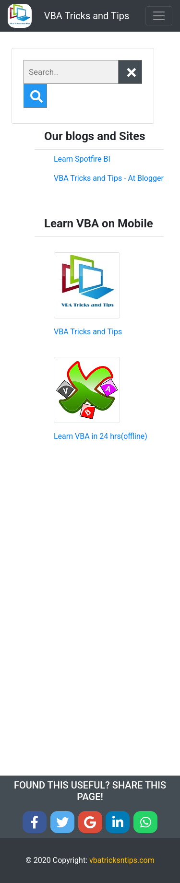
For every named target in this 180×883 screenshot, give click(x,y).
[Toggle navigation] (158, 15)
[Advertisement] (109, 529)
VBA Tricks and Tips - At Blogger (109, 178)
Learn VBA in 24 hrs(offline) (100, 436)
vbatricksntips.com (122, 860)
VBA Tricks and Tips (87, 16)
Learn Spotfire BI (82, 159)
